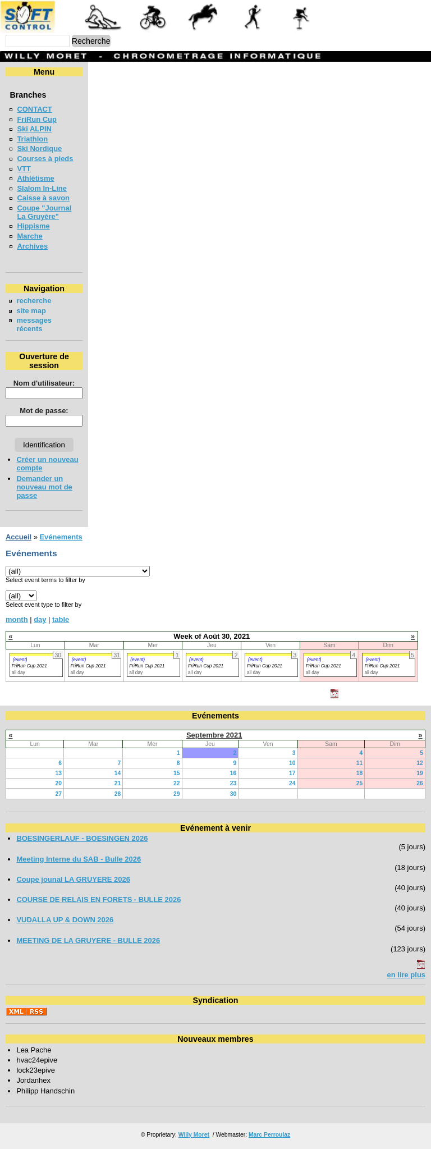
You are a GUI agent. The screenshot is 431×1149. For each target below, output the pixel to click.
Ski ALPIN (34, 129)
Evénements (60, 537)
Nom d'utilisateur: (44, 383)
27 (58, 794)
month (17, 619)
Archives (32, 246)
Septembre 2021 (214, 735)
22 (176, 783)
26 (419, 783)
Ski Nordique (39, 148)
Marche (29, 236)
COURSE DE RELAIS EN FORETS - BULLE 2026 (98, 899)
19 (419, 773)
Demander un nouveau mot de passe (44, 487)
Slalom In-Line (42, 188)
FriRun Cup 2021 (29, 666)
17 (292, 773)
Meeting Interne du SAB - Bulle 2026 (78, 859)
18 (359, 773)
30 (233, 794)
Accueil (18, 537)
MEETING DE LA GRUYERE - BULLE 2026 (88, 940)
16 (233, 773)
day (40, 619)
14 (117, 773)
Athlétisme (35, 178)
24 (292, 783)
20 (58, 783)
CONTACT (34, 109)
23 (233, 783)
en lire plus (406, 975)
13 (58, 773)
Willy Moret (193, 1135)
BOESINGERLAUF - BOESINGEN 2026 (82, 838)
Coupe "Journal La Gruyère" (44, 212)
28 (117, 794)
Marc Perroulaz (269, 1135)
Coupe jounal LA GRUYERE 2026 (73, 879)
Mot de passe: (44, 410)
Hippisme (33, 226)
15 (176, 773)
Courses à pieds (45, 158)
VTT (23, 168)
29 (176, 794)
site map (31, 310)
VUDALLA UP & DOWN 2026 (64, 919)
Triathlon (32, 139)
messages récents (34, 324)
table (60, 619)
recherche (33, 300)
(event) (20, 659)
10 (292, 763)
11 (359, 763)
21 (117, 783)
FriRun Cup (37, 119)
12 (419, 763)
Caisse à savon (43, 198)
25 (359, 783)
